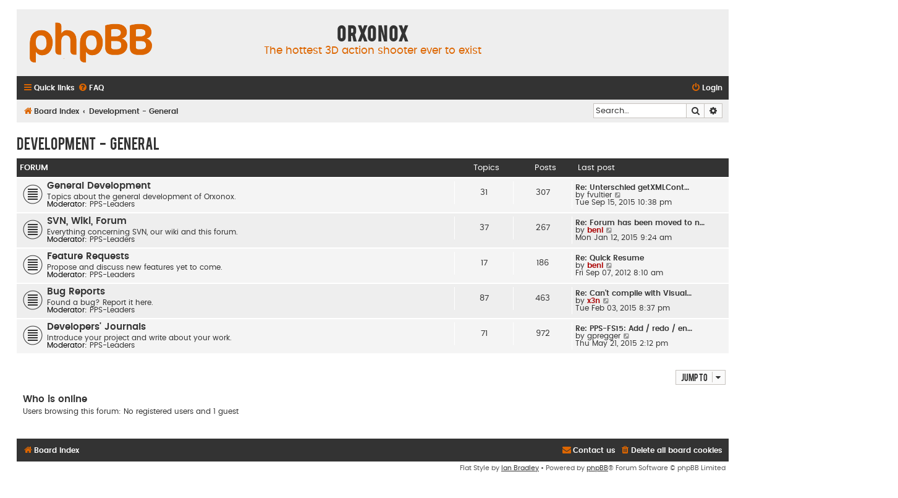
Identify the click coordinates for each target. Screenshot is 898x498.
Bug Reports (76, 291)
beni (595, 230)
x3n (593, 300)
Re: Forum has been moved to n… (640, 222)
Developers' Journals (96, 327)
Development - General (88, 143)
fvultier (599, 195)
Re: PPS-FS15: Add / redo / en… (633, 328)
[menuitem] (91, 88)
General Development (99, 186)
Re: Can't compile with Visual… (633, 293)
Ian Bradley (520, 468)
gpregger (604, 336)
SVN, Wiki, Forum (87, 221)
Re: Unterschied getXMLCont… (632, 187)
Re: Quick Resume (609, 258)
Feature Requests (88, 256)
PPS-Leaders (112, 204)
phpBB (597, 468)
